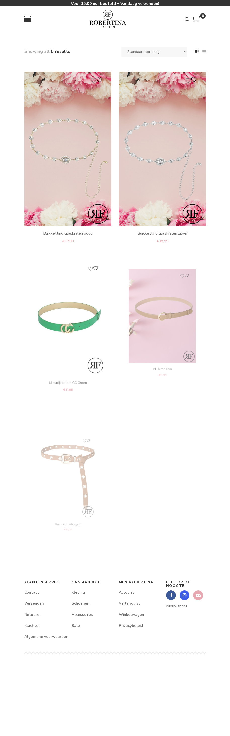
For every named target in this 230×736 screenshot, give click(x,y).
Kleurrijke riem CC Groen (67, 367)
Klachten (32, 625)
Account (126, 592)
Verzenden (34, 603)
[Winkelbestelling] (154, 52)
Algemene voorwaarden (44, 636)
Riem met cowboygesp (67, 515)
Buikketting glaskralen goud (68, 233)
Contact (31, 592)
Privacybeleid (131, 625)
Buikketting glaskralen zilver (162, 233)
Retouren (33, 614)
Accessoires (82, 614)
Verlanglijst (129, 603)
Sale (76, 625)
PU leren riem (162, 354)
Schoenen (80, 603)
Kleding (78, 592)
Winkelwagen (131, 614)
